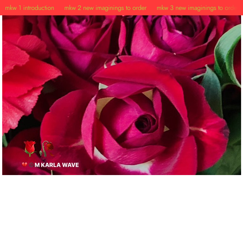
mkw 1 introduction (29, 7)
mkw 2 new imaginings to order (105, 7)
